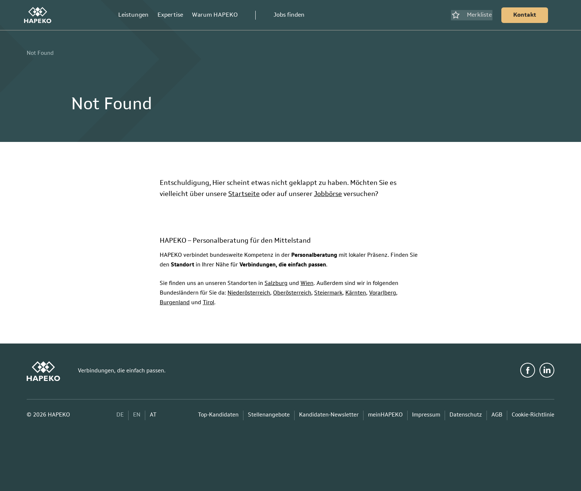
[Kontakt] (522, 13)
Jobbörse (328, 191)
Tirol (208, 300)
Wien (307, 281)
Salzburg (276, 281)
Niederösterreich (249, 290)
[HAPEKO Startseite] (40, 13)
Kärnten (355, 290)
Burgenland (175, 300)
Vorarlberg (382, 290)
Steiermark (328, 290)
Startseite (244, 191)
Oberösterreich (292, 290)
